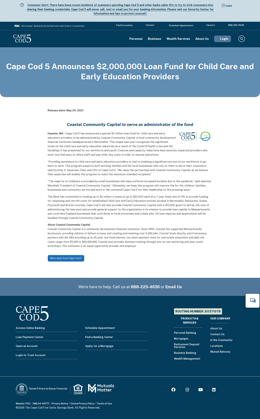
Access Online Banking (30, 328)
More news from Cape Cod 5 (66, 258)
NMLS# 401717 (41, 403)
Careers (210, 25)
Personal (136, 39)
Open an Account (27, 346)
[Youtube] (200, 390)
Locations (216, 346)
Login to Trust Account (31, 355)
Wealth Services (178, 39)
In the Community (221, 340)
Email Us (173, 286)
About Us (202, 39)
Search (241, 39)
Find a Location (124, 25)
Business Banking (185, 353)
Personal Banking (185, 333)
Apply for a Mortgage (99, 346)
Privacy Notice (60, 403)
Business (154, 39)
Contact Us (217, 334)
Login (224, 38)
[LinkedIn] (214, 390)
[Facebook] (173, 390)
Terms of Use (104, 403)
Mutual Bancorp (220, 351)
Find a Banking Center (99, 337)
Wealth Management (187, 358)
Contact (150, 25)
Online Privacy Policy (82, 403)
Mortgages (181, 338)
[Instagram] (187, 390)
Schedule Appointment (181, 25)
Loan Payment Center (29, 337)
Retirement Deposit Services (186, 346)
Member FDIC (23, 403)
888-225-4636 (236, 25)
